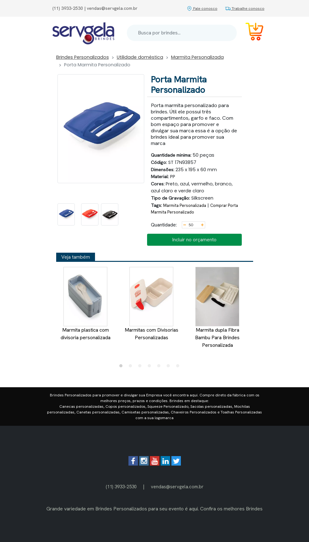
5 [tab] (160, 367)
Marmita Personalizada (197, 57)
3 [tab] (141, 367)
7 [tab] (179, 367)
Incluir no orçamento (194, 239)
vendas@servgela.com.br (177, 487)
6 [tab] (170, 367)
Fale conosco (202, 8)
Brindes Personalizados (82, 57)
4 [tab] (151, 367)
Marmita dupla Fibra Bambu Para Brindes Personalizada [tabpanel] (217, 307)
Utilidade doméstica (140, 57)
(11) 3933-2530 (121, 487)
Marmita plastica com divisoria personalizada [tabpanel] (85, 304)
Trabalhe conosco (244, 8)
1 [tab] (122, 367)
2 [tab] (132, 367)
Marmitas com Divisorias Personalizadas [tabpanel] (151, 304)
